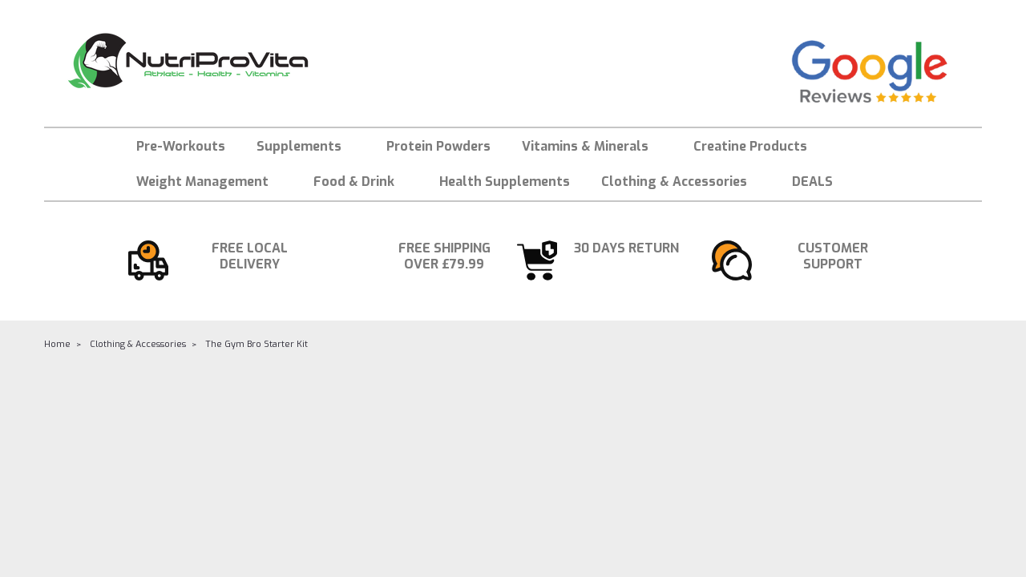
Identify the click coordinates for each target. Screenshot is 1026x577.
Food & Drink (360, 181)
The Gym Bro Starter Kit (256, 344)
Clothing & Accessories (681, 181)
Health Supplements (504, 181)
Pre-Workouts (180, 146)
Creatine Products (750, 146)
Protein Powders (438, 146)
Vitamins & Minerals (592, 146)
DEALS (812, 181)
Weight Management (209, 181)
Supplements (305, 146)
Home (57, 344)
